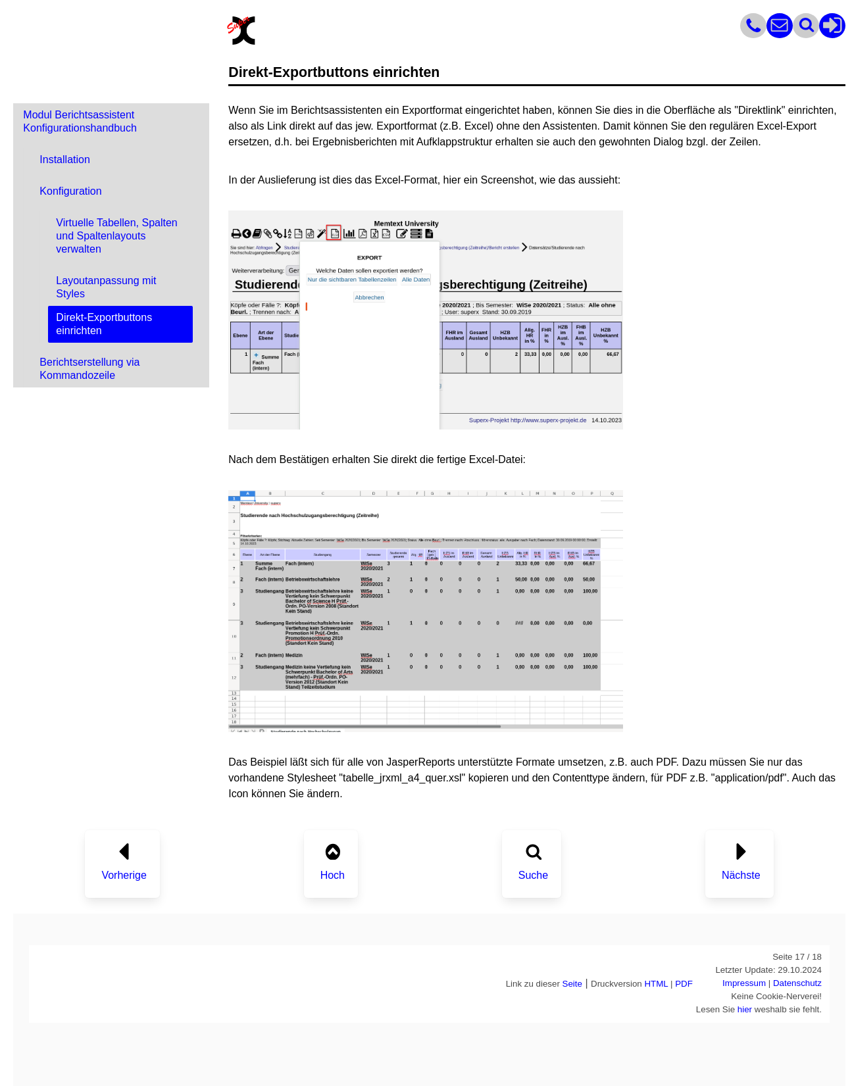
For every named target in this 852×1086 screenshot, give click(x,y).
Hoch (332, 875)
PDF (684, 984)
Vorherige (124, 875)
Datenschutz (797, 983)
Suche (533, 875)
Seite (572, 984)
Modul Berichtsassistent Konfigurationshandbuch (80, 121)
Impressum (744, 983)
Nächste (741, 875)
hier (745, 1009)
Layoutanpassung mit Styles (106, 287)
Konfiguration (70, 191)
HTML (656, 984)
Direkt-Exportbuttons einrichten (104, 324)
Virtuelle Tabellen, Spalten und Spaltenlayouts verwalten (116, 236)
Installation (64, 159)
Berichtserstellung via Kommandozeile (89, 369)
